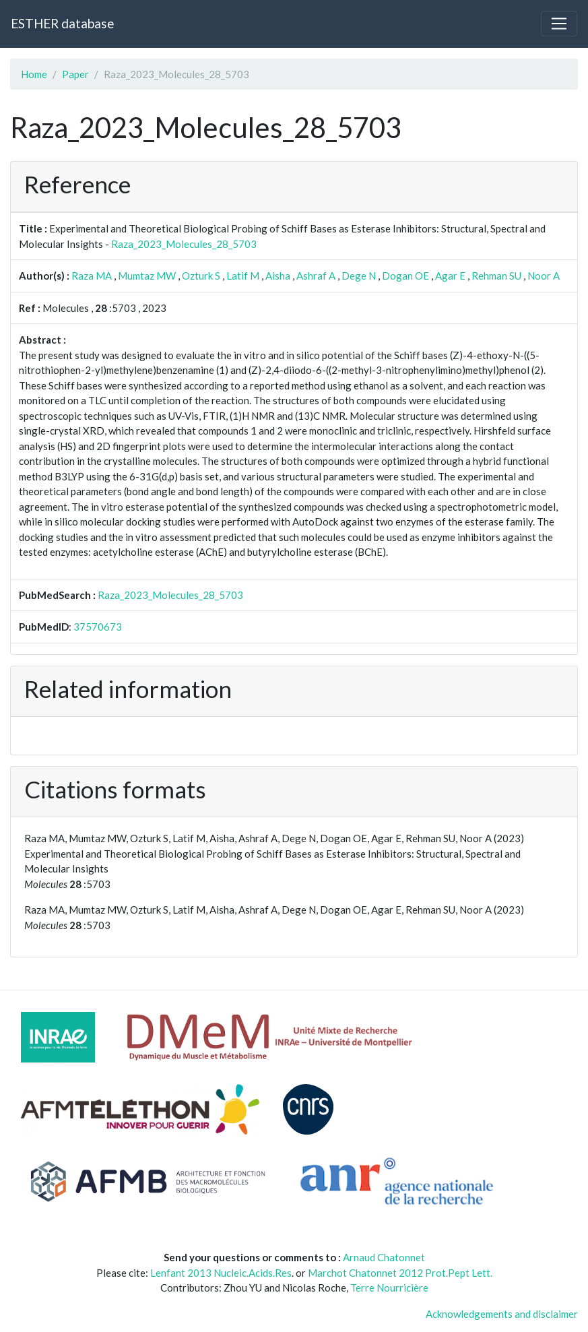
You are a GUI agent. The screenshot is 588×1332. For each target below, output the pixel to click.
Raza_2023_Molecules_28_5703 (184, 244)
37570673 (97, 627)
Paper (75, 74)
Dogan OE (405, 275)
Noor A (543, 275)
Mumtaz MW (147, 275)
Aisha (277, 275)
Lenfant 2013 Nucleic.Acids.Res (221, 1273)
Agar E (450, 275)
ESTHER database (62, 23)
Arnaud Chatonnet (384, 1257)
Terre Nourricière (389, 1287)
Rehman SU (496, 275)
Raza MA (91, 275)
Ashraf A (315, 275)
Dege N (358, 275)
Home (34, 74)
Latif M (242, 275)
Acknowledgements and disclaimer (502, 1314)
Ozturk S (201, 275)
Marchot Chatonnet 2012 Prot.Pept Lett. (400, 1273)
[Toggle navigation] (559, 23)
